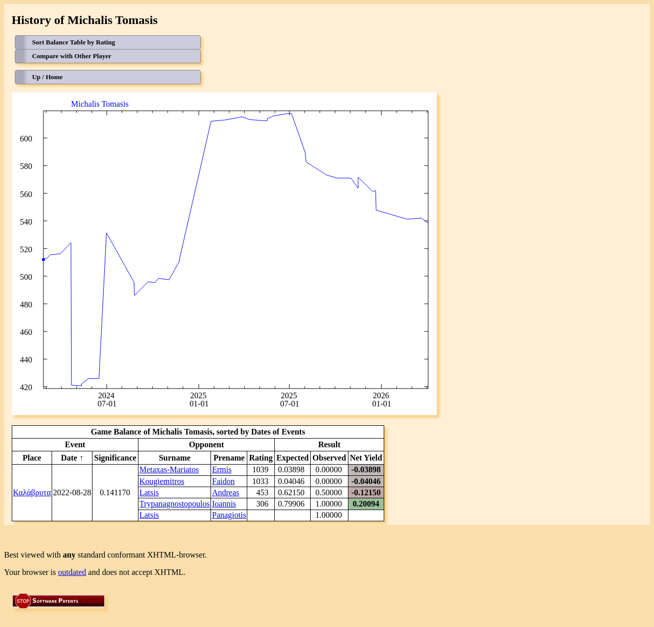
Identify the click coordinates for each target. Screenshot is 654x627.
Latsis (149, 492)
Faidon (223, 481)
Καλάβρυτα (32, 492)
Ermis (221, 469)
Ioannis (224, 503)
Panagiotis (229, 515)
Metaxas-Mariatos (169, 469)
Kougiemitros (161, 481)
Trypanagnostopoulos (174, 503)
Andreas (225, 492)
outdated (72, 572)
